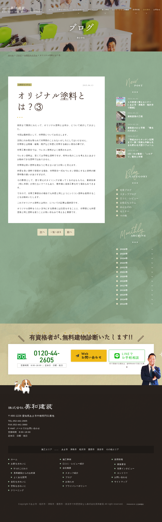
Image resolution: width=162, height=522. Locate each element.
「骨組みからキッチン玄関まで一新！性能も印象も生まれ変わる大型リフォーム (140, 142)
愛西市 (91, 449)
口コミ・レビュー (129, 198)
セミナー (124, 211)
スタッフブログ (128, 194)
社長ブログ (126, 190)
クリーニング (93, 9)
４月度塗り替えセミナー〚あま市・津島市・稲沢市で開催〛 (140, 105)
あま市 (65, 449)
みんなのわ (126, 207)
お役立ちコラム (30, 55)
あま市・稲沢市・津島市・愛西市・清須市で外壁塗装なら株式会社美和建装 (67, 504)
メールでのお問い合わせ (28, 428)
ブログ (19, 55)
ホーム (11, 55)
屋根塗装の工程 (135, 116)
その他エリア (112, 449)
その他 (123, 215)
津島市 (73, 449)
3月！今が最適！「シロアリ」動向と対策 (140, 155)
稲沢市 (82, 449)
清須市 (100, 449)
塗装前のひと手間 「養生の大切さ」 (140, 129)
